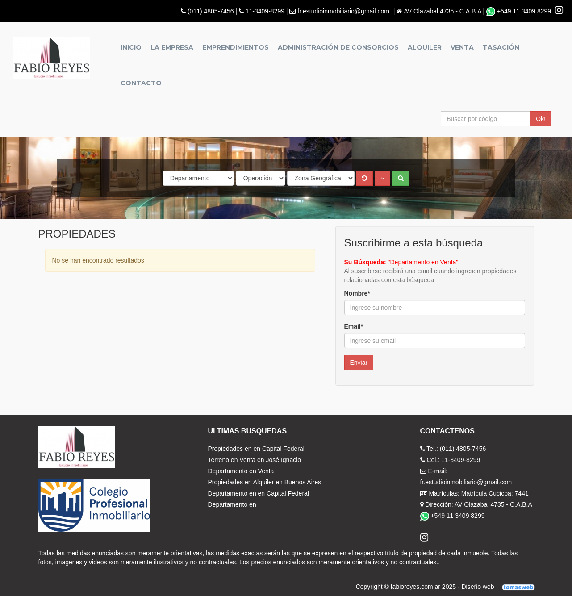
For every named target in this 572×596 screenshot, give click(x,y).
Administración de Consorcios (338, 47)
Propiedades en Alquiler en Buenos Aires (264, 482)
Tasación (501, 47)
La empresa (171, 47)
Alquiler (425, 47)
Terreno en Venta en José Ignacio (254, 459)
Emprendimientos (235, 47)
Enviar (359, 362)
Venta (462, 47)
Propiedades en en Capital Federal (256, 448)
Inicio (131, 47)
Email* (353, 326)
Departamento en (232, 504)
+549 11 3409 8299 (519, 11)
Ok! (541, 118)
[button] (382, 178)
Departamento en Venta (241, 471)
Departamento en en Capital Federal (258, 493)
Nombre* (357, 293)
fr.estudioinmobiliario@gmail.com (343, 11)
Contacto (141, 83)
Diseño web (500, 586)
